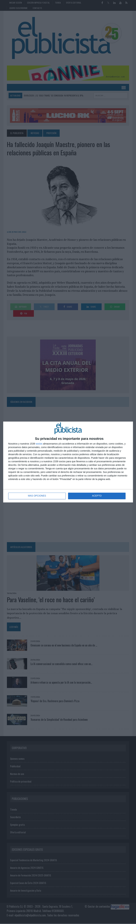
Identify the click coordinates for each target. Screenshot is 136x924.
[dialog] (68, 462)
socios (39, 444)
